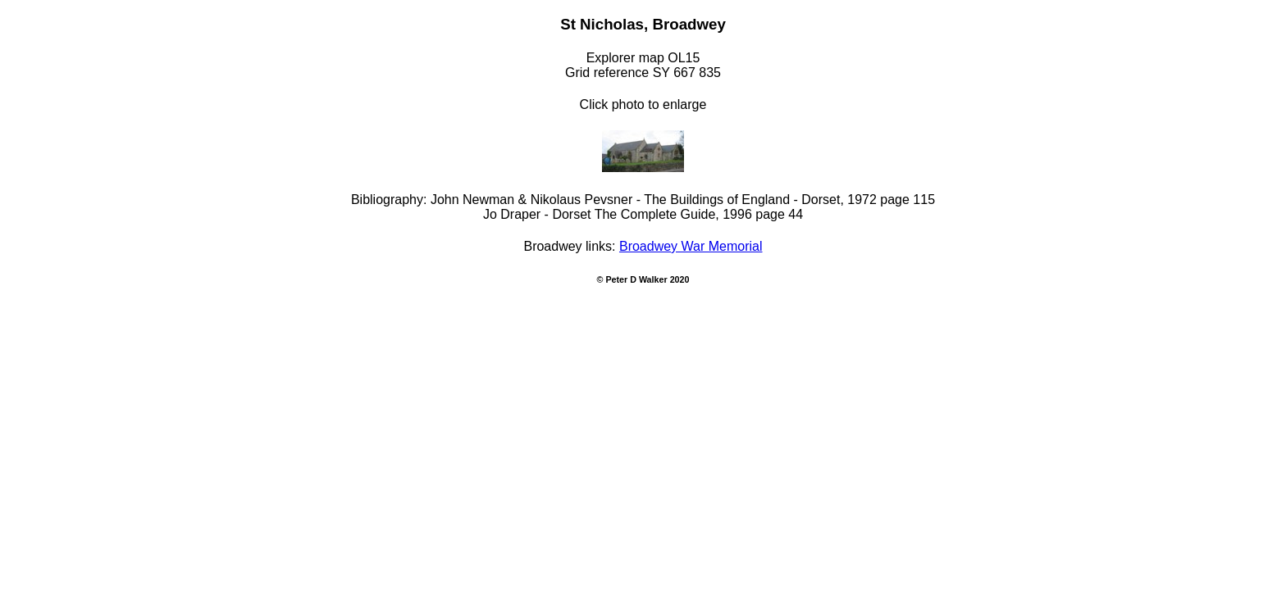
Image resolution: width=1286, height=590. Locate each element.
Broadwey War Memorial (691, 246)
